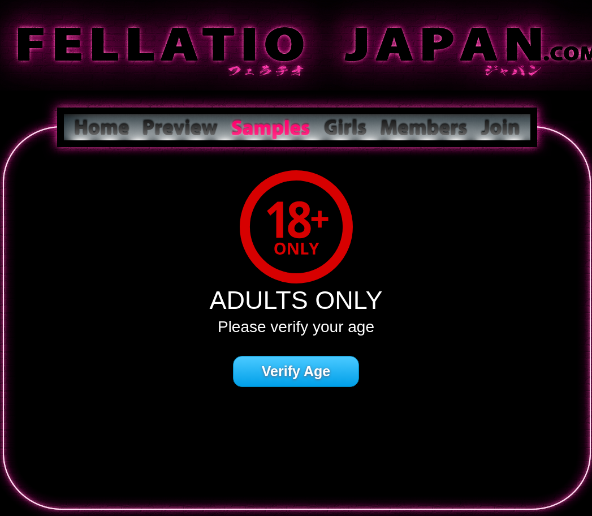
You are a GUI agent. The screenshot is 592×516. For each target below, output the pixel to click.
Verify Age (296, 371)
